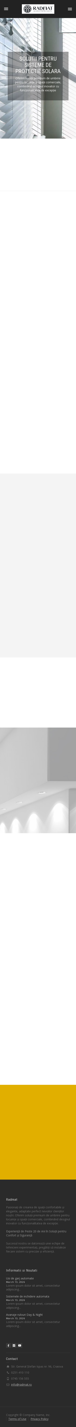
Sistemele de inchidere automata (27, 1296)
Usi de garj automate (20, 1278)
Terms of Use (17, 1419)
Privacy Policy (39, 1419)
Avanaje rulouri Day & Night (24, 1315)
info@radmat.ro (21, 1384)
